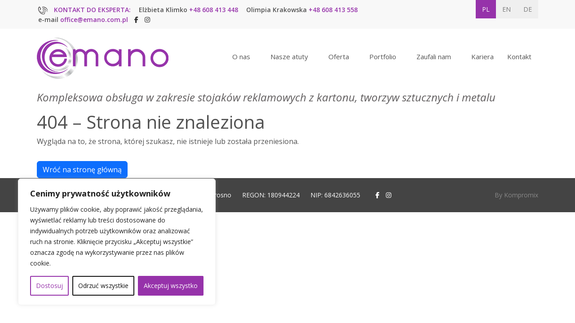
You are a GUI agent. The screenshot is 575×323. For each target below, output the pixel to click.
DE (527, 9)
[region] (117, 242)
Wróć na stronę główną (82, 170)
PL (486, 9)
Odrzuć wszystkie (103, 285)
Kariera (482, 56)
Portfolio (382, 56)
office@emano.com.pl (94, 19)
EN (506, 9)
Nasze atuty (289, 56)
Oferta (338, 56)
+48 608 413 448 (213, 9)
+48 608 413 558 (333, 9)
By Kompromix (516, 195)
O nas (241, 56)
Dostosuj (49, 285)
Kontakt (519, 56)
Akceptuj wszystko (171, 285)
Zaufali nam (433, 56)
